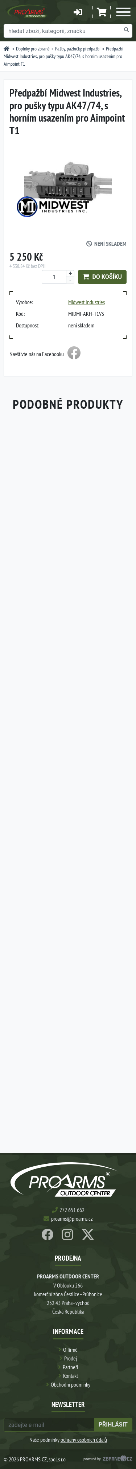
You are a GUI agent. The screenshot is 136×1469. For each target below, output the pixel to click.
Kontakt (70, 1375)
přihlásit (113, 1424)
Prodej (70, 1358)
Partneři (70, 1367)
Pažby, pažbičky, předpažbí (77, 48)
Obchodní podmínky (70, 1384)
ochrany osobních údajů (84, 1439)
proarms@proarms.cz (72, 1218)
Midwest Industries (86, 302)
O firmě (70, 1349)
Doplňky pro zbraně (33, 48)
